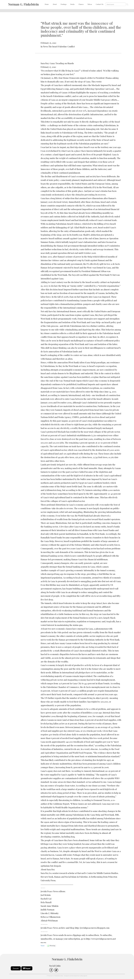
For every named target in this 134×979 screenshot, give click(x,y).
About (55, 4)
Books (72, 4)
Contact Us (99, 4)
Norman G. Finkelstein (23, 4)
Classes (81, 4)
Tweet (43, 945)
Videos (89, 4)
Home (47, 4)
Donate (16, 968)
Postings (64, 4)
